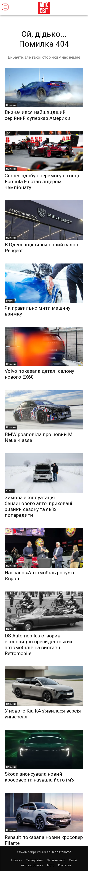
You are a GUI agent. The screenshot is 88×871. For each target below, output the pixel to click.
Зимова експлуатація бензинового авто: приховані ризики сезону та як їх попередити (38, 506)
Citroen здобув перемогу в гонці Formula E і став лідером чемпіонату (42, 181)
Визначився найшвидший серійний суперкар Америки (37, 115)
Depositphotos (61, 852)
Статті (9, 301)
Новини (11, 105)
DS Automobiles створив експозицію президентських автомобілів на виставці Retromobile (38, 644)
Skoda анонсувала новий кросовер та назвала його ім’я (40, 777)
